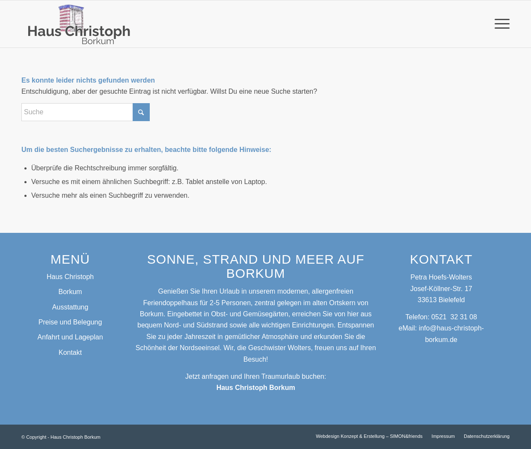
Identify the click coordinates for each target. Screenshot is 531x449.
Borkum (70, 291)
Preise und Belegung (70, 322)
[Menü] (499, 24)
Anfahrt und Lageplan (70, 337)
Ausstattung (70, 307)
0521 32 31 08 (454, 317)
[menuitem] (499, 24)
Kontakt (70, 352)
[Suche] (85, 112)
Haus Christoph (70, 276)
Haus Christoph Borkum (256, 387)
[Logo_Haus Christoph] (80, 24)
